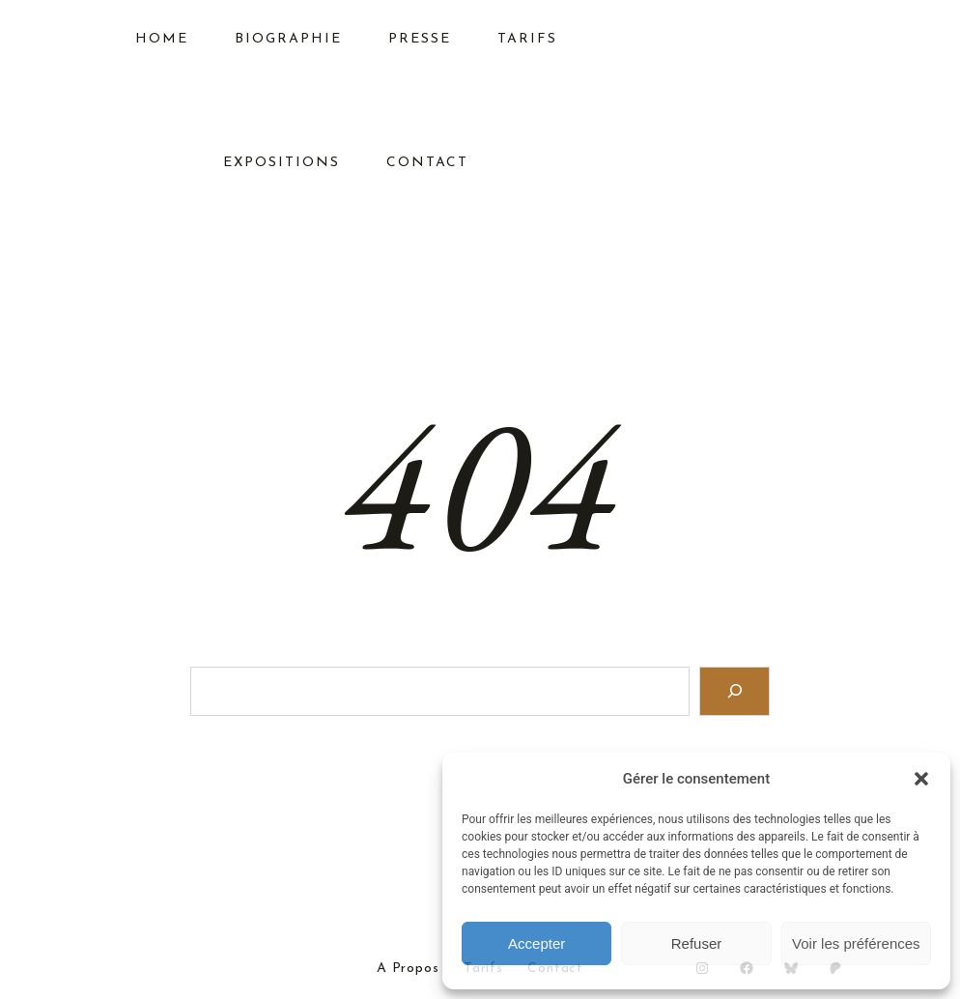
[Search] (734, 691)
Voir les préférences (856, 943)
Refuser (696, 943)
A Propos (408, 969)
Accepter (536, 943)
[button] (921, 778)
